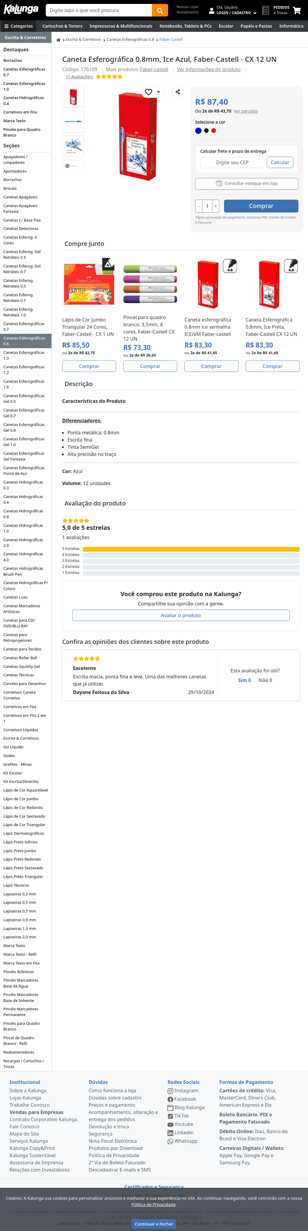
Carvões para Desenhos (24, 683)
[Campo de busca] (99, 10)
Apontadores (15, 171)
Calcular (280, 162)
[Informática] (291, 26)
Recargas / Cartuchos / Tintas (23, 1063)
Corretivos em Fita (20, 112)
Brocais (10, 188)
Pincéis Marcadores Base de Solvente (20, 997)
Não (265, 680)
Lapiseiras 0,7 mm (19, 911)
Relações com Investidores (39, 1169)
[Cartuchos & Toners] (62, 26)
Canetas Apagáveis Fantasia (20, 208)
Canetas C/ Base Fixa (22, 220)
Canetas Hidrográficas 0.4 (23, 100)
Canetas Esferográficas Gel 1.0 (24, 441)
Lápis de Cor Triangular (24, 824)
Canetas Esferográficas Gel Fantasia (24, 456)
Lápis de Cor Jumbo (20, 798)
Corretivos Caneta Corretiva (19, 695)
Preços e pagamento (112, 1105)
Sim (244, 680)
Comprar (262, 206)
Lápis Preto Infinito (20, 842)
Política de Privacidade (114, 1155)
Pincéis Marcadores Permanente (20, 1011)
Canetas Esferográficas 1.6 (24, 384)
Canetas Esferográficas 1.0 (24, 86)
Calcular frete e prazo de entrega (233, 151)
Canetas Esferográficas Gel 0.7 (24, 412)
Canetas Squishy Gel (21, 666)
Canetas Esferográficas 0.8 (24, 340)
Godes (9, 755)
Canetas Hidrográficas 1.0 (23, 528)
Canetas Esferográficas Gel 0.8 (24, 427)
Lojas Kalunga (25, 1097)
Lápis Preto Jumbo (19, 850)
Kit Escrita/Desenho (20, 781)
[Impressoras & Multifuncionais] (121, 26)
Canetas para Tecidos (22, 649)
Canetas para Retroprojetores (17, 637)
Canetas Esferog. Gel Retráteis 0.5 (22, 254)
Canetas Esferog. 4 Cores (20, 240)
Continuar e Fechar (154, 1224)
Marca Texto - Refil (19, 954)
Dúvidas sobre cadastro (115, 1097)
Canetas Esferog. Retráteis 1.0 (18, 312)
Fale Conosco (24, 1126)
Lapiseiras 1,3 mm (19, 928)
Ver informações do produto (209, 69)
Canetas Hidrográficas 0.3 (23, 484)
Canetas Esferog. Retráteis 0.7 (18, 297)
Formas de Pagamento (246, 1082)
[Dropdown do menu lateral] (25, 37)
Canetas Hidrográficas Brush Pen (23, 571)
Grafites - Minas (17, 764)
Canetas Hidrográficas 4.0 (23, 556)
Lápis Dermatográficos (23, 833)
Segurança (100, 1133)
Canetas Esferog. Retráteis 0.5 (18, 283)
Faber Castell (171, 39)
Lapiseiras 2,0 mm (19, 937)
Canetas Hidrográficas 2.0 (23, 542)
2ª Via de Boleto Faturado (117, 1162)
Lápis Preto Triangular (23, 876)
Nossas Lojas (188, 6)
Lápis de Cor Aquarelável (25, 790)
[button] (73, 97)
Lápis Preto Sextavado (23, 867)
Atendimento (188, 12)
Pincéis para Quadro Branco (21, 132)
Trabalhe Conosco (30, 1105)
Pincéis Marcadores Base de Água (20, 982)
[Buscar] (160, 10)
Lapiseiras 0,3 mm (19, 894)
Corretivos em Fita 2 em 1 (24, 718)
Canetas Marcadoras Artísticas (21, 608)
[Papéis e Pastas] (256, 26)
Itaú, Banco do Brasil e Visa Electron (253, 1135)
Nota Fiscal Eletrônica (113, 1141)
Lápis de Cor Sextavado (24, 816)
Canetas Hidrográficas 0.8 (23, 513)
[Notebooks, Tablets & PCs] (185, 26)
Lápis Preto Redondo (22, 859)
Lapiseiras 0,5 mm (19, 902)
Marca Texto (14, 120)
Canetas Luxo (15, 597)
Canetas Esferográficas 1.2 (24, 369)
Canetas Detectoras (20, 228)
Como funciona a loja (112, 1090)
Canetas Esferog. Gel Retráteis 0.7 (22, 268)
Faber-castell (154, 69)
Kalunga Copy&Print (32, 1148)
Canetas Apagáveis (20, 197)
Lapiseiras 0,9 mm (19, 919)
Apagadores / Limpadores (15, 159)
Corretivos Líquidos (20, 729)
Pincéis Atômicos (18, 971)
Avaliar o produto (181, 615)
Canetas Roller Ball (20, 657)
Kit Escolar (12, 773)
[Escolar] (226, 26)
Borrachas (12, 60)
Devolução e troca (109, 1126)
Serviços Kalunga (29, 1141)
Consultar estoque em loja (246, 183)
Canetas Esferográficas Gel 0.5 (24, 398)
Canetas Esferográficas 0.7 (24, 71)
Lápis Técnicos (16, 885)
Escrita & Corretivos (20, 738)
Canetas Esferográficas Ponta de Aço (24, 470)
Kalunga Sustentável (33, 1155)
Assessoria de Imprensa (36, 1162)
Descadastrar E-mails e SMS (120, 1169)
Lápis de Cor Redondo (23, 807)
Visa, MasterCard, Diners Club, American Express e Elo (247, 1097)
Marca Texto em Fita (21, 963)
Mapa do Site (24, 1133)
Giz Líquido (13, 747)
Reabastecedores (18, 1052)
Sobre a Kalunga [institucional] (28, 1090)
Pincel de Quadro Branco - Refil (18, 1040)
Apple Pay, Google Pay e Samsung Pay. (251, 1155)
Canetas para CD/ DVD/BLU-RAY (19, 623)
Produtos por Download (116, 1148)
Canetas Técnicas (18, 674)
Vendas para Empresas (36, 1112)
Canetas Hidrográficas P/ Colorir (25, 585)
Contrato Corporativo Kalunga (43, 1119)
